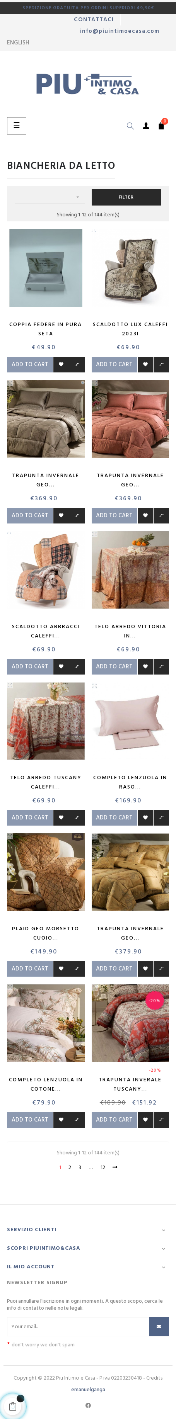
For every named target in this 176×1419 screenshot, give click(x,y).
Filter (126, 197)
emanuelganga (88, 1389)
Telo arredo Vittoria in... (130, 631)
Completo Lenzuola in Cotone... (46, 1085)
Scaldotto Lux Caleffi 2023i (130, 329)
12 (103, 1167)
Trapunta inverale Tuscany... (130, 1085)
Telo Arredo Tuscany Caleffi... (46, 782)
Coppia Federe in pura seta (45, 329)
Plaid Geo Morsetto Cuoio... (45, 933)
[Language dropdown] (18, 43)
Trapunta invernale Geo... (45, 480)
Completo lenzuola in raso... (130, 782)
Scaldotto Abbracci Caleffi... (46, 631)
